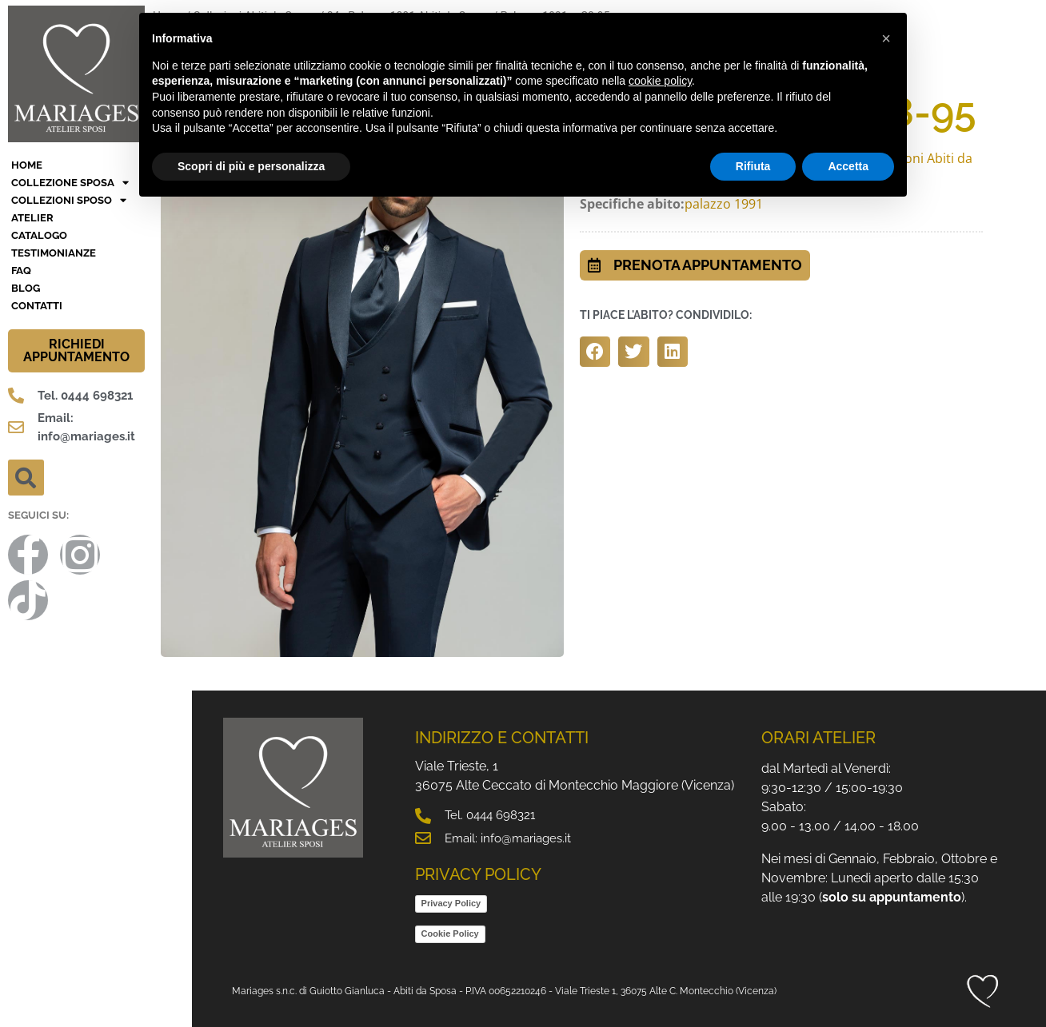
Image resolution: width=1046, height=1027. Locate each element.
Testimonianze (53, 253)
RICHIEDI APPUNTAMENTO (76, 350)
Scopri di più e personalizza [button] (251, 166)
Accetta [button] (848, 166)
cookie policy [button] (660, 80)
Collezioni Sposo (68, 200)
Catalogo (39, 235)
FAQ (21, 271)
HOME (26, 165)
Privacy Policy (451, 903)
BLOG (25, 288)
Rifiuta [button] (753, 166)
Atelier (32, 218)
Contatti (36, 306)
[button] (26, 478)
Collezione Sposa (70, 183)
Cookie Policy (450, 933)
